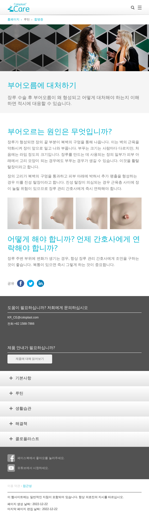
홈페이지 (13, 19)
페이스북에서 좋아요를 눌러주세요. (36, 458)
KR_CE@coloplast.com (23, 317)
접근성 (27, 486)
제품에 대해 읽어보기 (30, 359)
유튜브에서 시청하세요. (28, 468)
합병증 (38, 19)
